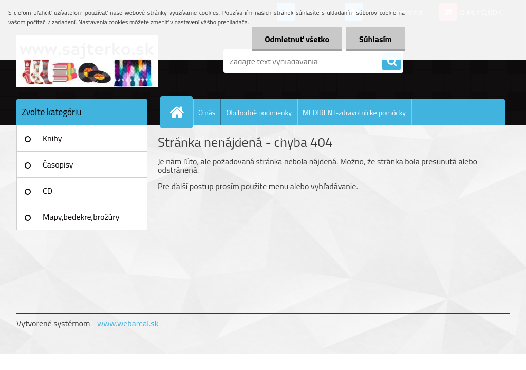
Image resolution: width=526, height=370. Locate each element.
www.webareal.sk (128, 323)
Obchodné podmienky (259, 112)
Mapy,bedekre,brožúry (81, 217)
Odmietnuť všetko (297, 39)
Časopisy (58, 164)
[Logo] (87, 61)
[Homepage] (181, 112)
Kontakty (275, 138)
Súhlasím (375, 39)
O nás (206, 112)
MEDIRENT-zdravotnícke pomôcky (354, 112)
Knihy (52, 138)
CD (47, 190)
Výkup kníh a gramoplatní (212, 138)
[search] (391, 61)
